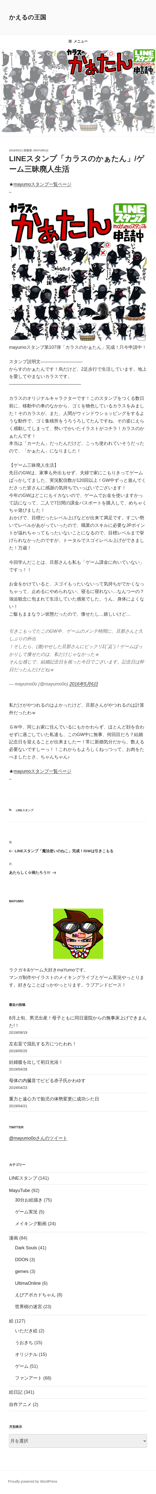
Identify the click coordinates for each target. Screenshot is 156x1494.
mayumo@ (41, 150)
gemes (22, 1271)
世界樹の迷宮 (28, 1306)
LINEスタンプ (24, 810)
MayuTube (19, 1190)
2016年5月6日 (83, 684)
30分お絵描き (29, 1200)
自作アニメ (20, 1404)
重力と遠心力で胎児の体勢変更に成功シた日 (54, 1098)
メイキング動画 (31, 1223)
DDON (21, 1259)
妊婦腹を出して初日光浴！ (36, 1062)
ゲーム (22, 1366)
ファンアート (28, 1378)
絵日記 (16, 1392)
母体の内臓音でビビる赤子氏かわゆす (47, 1080)
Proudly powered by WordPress (32, 1481)
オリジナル (26, 1354)
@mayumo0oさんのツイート (38, 1138)
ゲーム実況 (26, 1211)
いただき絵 (26, 1330)
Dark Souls (26, 1247)
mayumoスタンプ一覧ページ (42, 184)
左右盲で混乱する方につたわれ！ (43, 1043)
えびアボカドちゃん (35, 1294)
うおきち (24, 1342)
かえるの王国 (27, 17)
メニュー (78, 41)
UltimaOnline (28, 1283)
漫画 (13, 1238)
